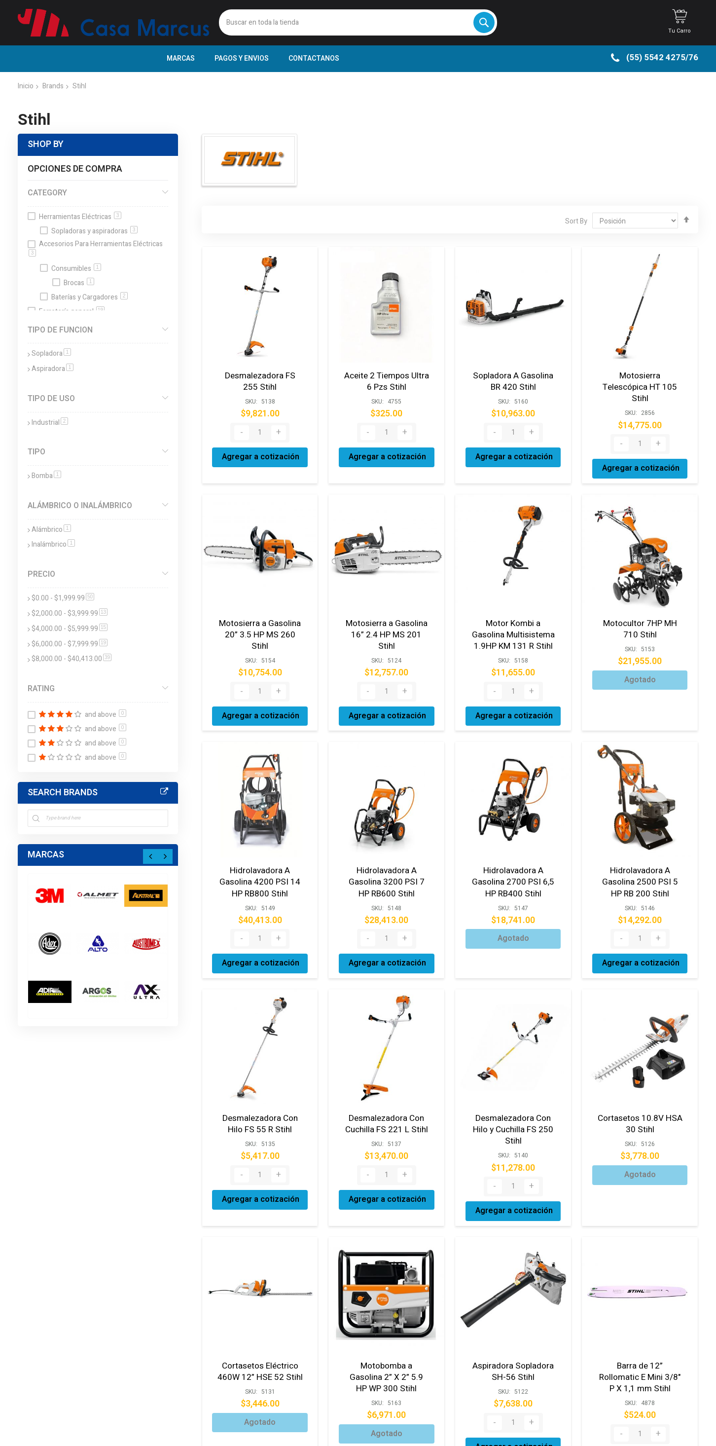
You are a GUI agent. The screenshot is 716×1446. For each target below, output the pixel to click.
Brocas (79, 283)
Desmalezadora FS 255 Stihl (260, 380)
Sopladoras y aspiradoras (94, 231)
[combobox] (357, 22)
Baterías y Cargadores (89, 297)
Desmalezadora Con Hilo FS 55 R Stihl (260, 1105)
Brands (53, 86)
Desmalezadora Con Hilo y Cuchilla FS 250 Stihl (513, 1105)
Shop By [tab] (46, 144)
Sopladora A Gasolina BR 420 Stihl (513, 380)
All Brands (164, 792)
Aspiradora (52, 369)
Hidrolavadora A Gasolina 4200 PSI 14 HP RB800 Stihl (260, 865)
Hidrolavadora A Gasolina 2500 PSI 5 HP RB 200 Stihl (639, 865)
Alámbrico (51, 529)
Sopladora (51, 353)
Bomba (46, 476)
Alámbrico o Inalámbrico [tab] (80, 506)
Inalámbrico (53, 544)
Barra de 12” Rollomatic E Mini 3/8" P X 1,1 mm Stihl (640, 1345)
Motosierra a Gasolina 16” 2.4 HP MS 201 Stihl (386, 614)
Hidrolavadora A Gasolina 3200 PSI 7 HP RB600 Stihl (386, 865)
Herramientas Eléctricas (80, 217)
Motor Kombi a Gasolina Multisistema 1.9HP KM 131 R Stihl (513, 619)
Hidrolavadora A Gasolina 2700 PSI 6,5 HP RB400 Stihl (513, 865)
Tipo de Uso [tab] (51, 399)
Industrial (50, 422)
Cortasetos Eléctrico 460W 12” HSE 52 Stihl (260, 1340)
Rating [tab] (41, 689)
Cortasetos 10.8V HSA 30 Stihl (640, 1105)
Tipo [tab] (36, 452)
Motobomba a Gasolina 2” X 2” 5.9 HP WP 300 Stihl (386, 1345)
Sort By (576, 221)
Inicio (26, 86)
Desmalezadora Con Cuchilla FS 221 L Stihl (387, 1105)
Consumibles (76, 268)
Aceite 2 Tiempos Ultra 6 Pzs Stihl (386, 380)
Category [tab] (47, 193)
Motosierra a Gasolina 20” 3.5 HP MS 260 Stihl (259, 614)
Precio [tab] (41, 574)
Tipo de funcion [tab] (60, 330)
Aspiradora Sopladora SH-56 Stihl (513, 1340)
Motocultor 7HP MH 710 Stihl (640, 614)
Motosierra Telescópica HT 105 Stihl (639, 380)
